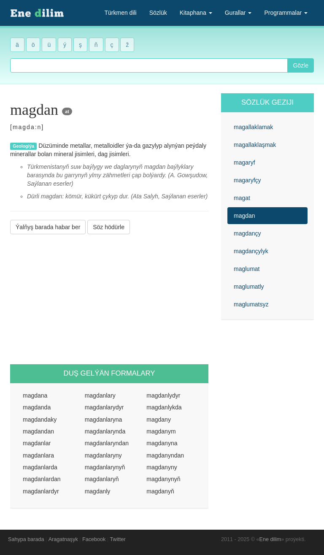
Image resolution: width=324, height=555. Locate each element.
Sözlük (158, 12)
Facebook (93, 539)
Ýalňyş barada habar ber (48, 227)
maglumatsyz (251, 304)
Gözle (300, 65)
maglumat (246, 268)
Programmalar (286, 12)
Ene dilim (270, 539)
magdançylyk (251, 251)
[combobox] (149, 65)
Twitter (118, 539)
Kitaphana (196, 12)
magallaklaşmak (255, 144)
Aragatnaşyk (63, 539)
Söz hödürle (108, 227)
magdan (244, 215)
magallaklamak (253, 127)
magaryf (244, 162)
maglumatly (249, 286)
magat (242, 198)
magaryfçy (247, 180)
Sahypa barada (26, 539)
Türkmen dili (120, 12)
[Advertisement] (109, 299)
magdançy (247, 233)
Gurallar (238, 12)
